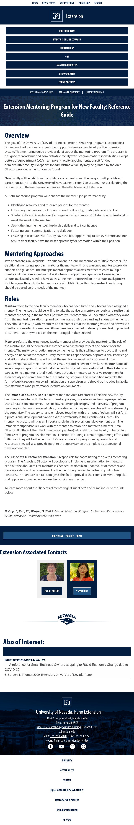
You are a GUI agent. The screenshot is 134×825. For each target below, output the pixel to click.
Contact (67, 780)
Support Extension (95, 92)
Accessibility (67, 770)
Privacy (67, 820)
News (35, 3)
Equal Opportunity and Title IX (67, 790)
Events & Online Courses (67, 39)
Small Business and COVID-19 (25, 660)
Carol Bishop (52, 591)
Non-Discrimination (67, 810)
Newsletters (48, 3)
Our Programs (67, 31)
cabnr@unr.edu (67, 731)
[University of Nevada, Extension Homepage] (67, 702)
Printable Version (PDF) (67, 535)
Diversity (67, 760)
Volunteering (67, 3)
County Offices (67, 82)
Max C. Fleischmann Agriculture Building (59, 727)
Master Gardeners (67, 65)
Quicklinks (84, 3)
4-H (67, 56)
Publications (67, 48)
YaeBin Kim (82, 591)
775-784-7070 (58, 736)
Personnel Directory (69, 92)
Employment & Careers (67, 800)
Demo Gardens (67, 73)
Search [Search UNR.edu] (98, 3)
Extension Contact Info (41, 92)
